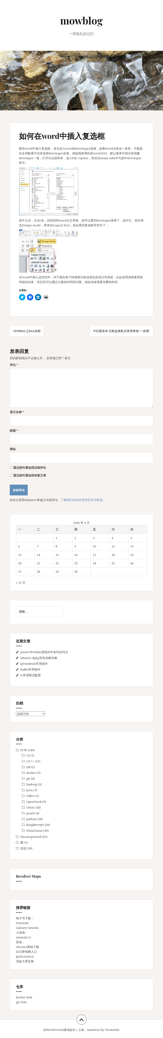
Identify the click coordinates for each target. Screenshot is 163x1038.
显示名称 (17, 412)
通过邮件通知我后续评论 (29, 468)
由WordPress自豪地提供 (59, 1030)
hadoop (31, 784)
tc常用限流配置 (30, 675)
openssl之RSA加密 (27, 331)
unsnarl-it (23, 937)
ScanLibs (22, 923)
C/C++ (30, 761)
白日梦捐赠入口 (26, 952)
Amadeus (93, 1030)
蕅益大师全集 (25, 961)
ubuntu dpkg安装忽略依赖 (38, 658)
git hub (21, 1002)
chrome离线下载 (27, 947)
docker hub (24, 997)
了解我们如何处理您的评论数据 (82, 500)
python (31, 819)
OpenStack (34, 802)
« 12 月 (20, 582)
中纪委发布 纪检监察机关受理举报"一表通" (121, 331)
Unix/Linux (34, 830)
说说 (23, 848)
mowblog (81, 20)
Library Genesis (27, 928)
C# (28, 755)
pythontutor (25, 956)
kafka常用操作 (30, 669)
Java (29, 790)
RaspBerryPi (35, 825)
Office (30, 796)
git (28, 778)
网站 (13, 449)
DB (28, 767)
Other (30, 807)
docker (31, 773)
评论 (14, 365)
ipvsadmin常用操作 (34, 664)
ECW (23, 750)
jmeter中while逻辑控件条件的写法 (44, 652)
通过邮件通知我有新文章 (29, 475)
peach (30, 813)
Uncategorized (30, 837)
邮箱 (14, 430)
